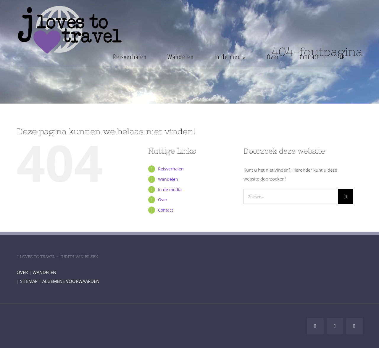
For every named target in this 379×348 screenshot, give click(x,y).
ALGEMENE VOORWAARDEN (70, 281)
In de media (170, 189)
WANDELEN (44, 272)
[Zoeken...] (290, 196)
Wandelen (168, 179)
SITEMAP (29, 281)
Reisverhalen (171, 169)
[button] (342, 56)
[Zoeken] (345, 196)
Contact (165, 210)
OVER (22, 272)
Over (162, 199)
